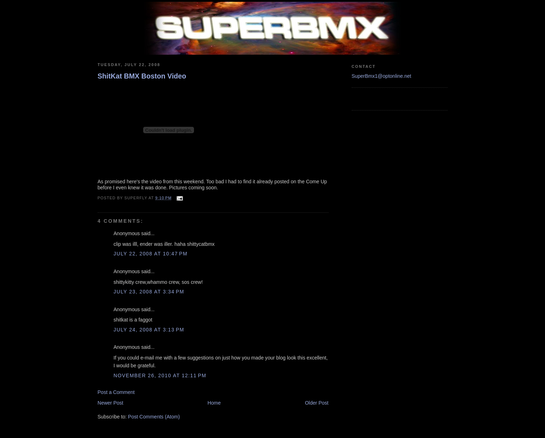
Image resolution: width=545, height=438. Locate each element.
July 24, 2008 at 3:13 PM (149, 329)
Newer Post (111, 403)
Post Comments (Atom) (154, 417)
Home (214, 403)
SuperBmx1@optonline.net (381, 76)
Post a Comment (116, 392)
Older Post (316, 403)
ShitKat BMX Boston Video (142, 76)
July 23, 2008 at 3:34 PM (149, 291)
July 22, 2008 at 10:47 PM (151, 253)
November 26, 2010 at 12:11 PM (160, 375)
